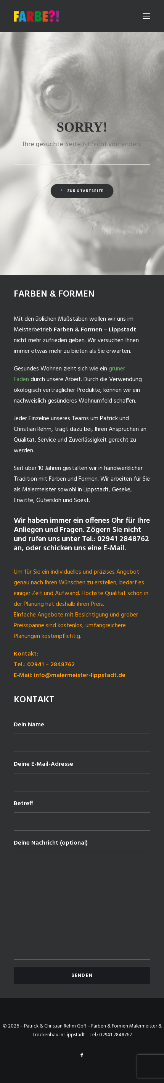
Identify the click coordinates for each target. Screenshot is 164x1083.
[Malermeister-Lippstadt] (36, 16)
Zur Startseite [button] (82, 191)
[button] (146, 16)
